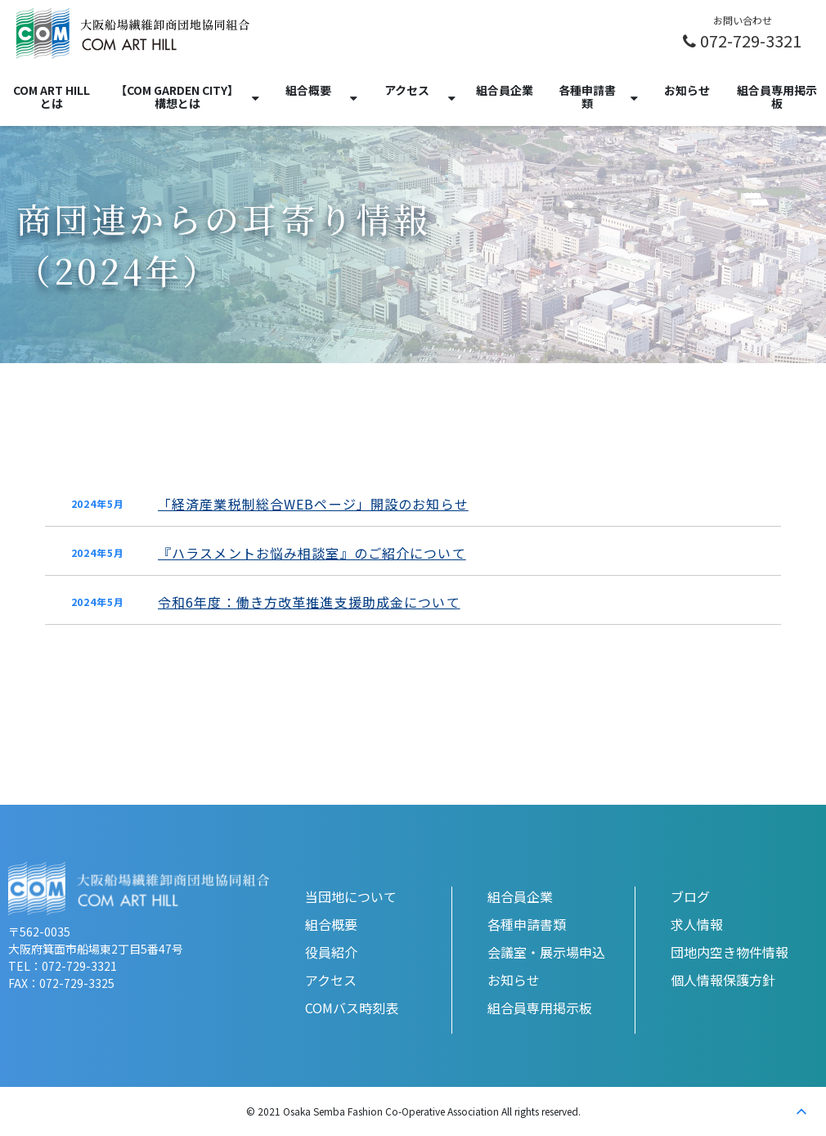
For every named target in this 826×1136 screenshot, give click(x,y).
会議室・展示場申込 (546, 952)
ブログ (690, 896)
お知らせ (687, 90)
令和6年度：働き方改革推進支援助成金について (309, 602)
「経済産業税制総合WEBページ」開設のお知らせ (313, 504)
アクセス (406, 90)
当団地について (351, 896)
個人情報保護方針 (723, 980)
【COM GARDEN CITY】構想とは (177, 96)
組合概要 (308, 90)
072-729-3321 (750, 40)
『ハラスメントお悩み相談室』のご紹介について (312, 553)
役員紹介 (331, 952)
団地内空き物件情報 (729, 952)
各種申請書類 (587, 96)
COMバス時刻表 (351, 1007)
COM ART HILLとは (51, 96)
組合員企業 (504, 90)
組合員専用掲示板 (777, 96)
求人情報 (697, 924)
